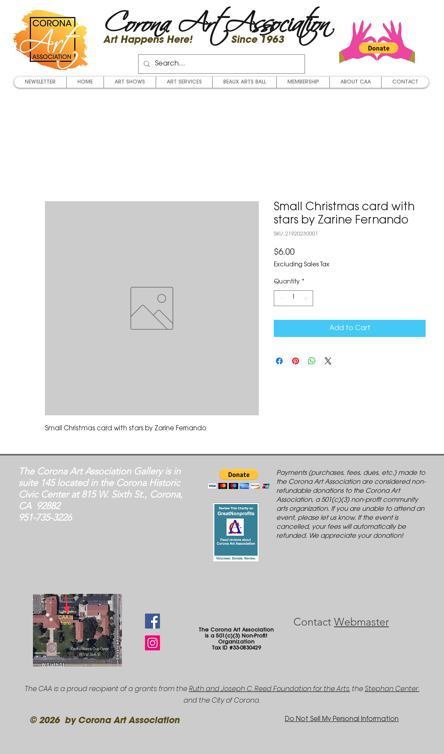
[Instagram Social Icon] (152, 642)
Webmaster (361, 621)
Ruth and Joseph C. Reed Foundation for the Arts (269, 689)
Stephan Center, (392, 689)
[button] (378, 48)
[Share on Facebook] (279, 361)
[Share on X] (328, 361)
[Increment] (306, 298)
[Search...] (221, 64)
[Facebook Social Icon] (152, 621)
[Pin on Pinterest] (295, 361)
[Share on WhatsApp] (312, 361)
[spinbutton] (293, 298)
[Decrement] (280, 298)
